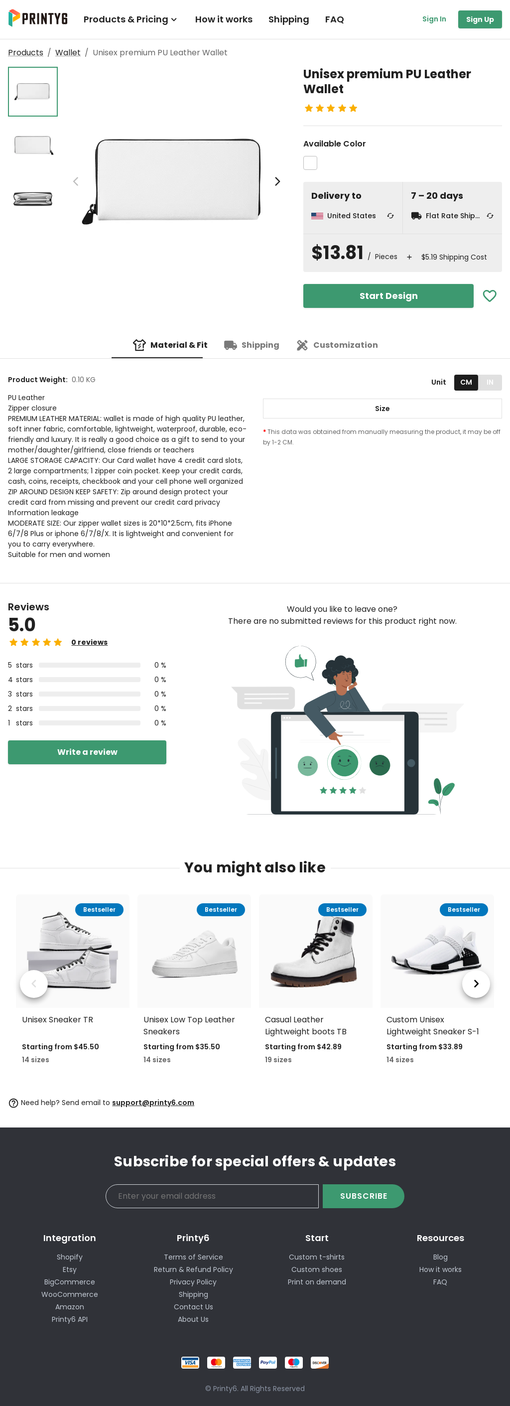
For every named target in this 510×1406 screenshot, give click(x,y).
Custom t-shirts (317, 1257)
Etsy (70, 1269)
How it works (224, 19)
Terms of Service (193, 1257)
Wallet (68, 52)
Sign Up (480, 19)
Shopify (70, 1257)
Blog (440, 1257)
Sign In (434, 19)
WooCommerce (69, 1294)
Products (25, 52)
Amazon (69, 1307)
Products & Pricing (131, 19)
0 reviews (89, 642)
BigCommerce (69, 1282)
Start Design (389, 295)
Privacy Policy (193, 1282)
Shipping (288, 19)
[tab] (170, 345)
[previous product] (34, 984)
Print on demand (317, 1282)
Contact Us (193, 1307)
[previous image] (76, 182)
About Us (193, 1319)
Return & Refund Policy (193, 1269)
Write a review (87, 752)
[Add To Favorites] (490, 296)
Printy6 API (70, 1319)
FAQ (334, 19)
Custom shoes (316, 1269)
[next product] (476, 984)
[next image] (277, 182)
